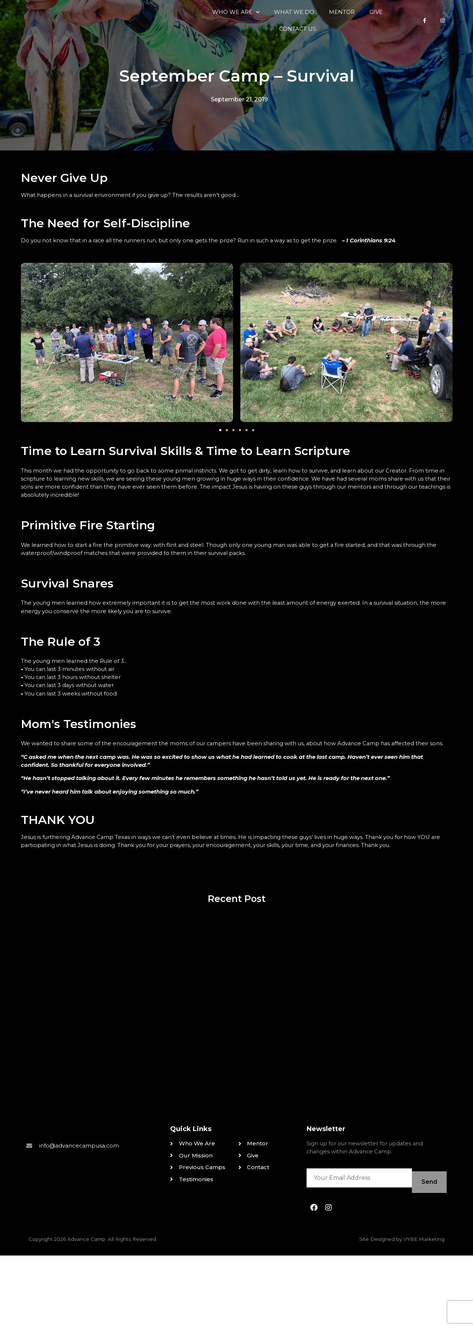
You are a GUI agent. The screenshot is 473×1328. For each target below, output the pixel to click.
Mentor (272, 30)
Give (306, 30)
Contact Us (346, 30)
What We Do (224, 30)
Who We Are (166, 31)
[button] (220, 467)
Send (427, 1256)
